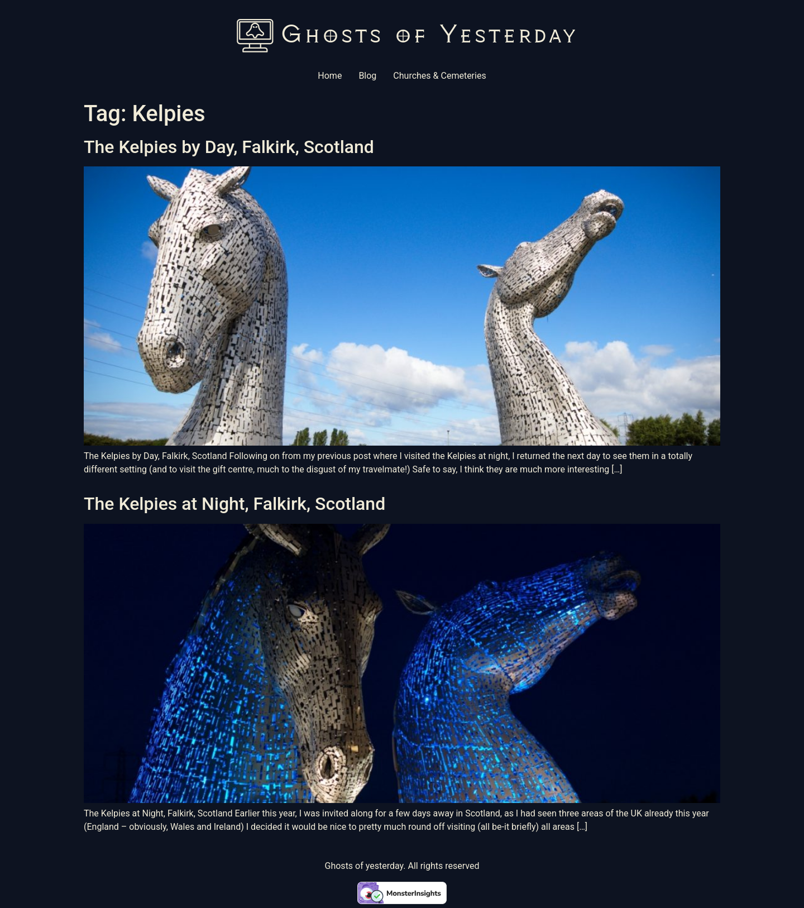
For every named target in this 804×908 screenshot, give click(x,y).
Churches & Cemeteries (439, 75)
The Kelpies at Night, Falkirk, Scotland (234, 503)
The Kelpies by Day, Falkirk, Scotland (229, 146)
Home (330, 75)
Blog (367, 75)
